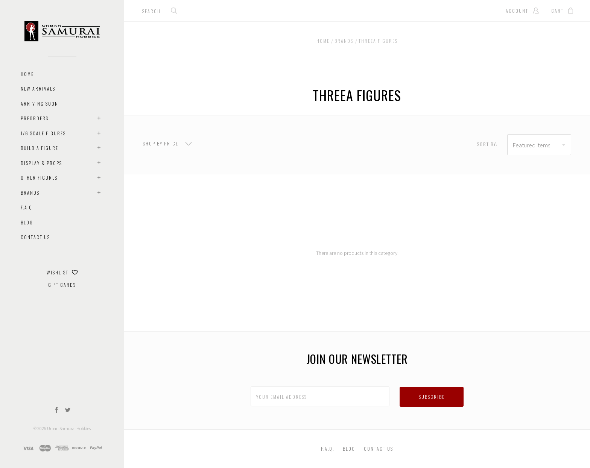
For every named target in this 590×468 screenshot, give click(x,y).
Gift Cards (62, 285)
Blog (27, 222)
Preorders (35, 118)
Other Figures (39, 177)
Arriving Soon (39, 103)
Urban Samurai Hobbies (69, 428)
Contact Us (35, 237)
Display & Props (41, 163)
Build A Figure (39, 148)
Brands (30, 192)
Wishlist (62, 272)
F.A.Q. (27, 207)
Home (27, 74)
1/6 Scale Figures (43, 133)
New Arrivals (38, 88)
